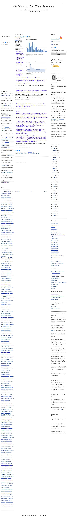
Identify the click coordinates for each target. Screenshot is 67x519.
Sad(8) (9, 450)
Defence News (54, 284)
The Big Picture (54, 246)
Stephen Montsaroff (8, 153)
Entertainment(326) (3, 291)
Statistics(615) (3, 470)
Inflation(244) (7, 341)
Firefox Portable (54, 299)
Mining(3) (7, 385)
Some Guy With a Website (57, 263)
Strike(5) (2, 472)
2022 (54, 182)
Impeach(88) (2, 339)
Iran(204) (2, 352)
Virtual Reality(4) (7, 496)
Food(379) (9, 304)
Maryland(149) (3, 376)
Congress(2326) (4, 248)
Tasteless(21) (8, 476)
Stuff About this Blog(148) (7, 472)
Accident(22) (11, 191)
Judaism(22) (9, 357)
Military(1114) (3, 385)
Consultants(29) (8, 250)
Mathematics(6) (12, 376)
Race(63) (7, 435)
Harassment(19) (12, 324)
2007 (54, 215)
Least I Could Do (55, 265)
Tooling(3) (11, 483)
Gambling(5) (2, 313)
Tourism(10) (6, 485)
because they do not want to (6, 95)
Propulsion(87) (11, 428)
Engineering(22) (3, 289)
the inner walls (54, 223)
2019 (54, 188)
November (55, 152)
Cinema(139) (3, 241)
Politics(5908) (6, 415)
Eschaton (53, 227)
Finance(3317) (4, 304)
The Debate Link (55, 252)
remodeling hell (5, 165)
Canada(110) (6, 230)
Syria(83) (2, 476)
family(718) (7, 298)
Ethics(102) (11, 293)
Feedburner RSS (57, 39)
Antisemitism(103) (9, 204)
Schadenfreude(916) (4, 454)
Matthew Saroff (7, 147)
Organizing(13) (12, 398)
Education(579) (3, 282)
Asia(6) (7, 210)
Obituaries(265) (11, 396)
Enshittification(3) (8, 289)
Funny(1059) (3, 311)
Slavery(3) (5, 459)
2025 (54, 148)
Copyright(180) (11, 254)
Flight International (55, 278)
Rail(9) (2, 437)
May (54, 166)
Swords (53, 288)
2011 (54, 206)
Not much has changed (18, 39)
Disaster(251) (6, 274)
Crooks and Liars (55, 225)
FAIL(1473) (3, 298)
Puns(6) (2, 435)
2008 (54, 213)
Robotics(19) (5, 448)
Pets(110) (2, 409)
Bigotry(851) (9, 219)
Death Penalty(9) (6, 267)
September (55, 157)
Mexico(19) (7, 381)
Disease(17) (2, 276)
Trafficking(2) (3, 487)
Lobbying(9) (2, 370)
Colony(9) (2, 245)
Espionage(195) (7, 293)
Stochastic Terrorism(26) (9, 470)
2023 (54, 180)
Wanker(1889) (7, 498)
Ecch (52, 44)
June (54, 163)
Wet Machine (54, 231)
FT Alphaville (54, 242)
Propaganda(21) (3, 428)
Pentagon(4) (11, 405)
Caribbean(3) (7, 232)
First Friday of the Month (23, 37)
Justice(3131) (7, 359)
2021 (54, 184)
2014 (54, 199)
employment (27, 153)
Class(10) (11, 243)
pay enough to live (9, 148)
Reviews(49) (2, 446)
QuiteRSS (53, 306)
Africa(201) (2, 197)
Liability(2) (2, 368)
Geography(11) (3, 317)
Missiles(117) (6, 387)
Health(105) (4, 326)
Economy (20, 153)
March (54, 170)
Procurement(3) (3, 426)
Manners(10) (7, 372)
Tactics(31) (5, 476)
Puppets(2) (4, 435)
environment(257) (9, 291)
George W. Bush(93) (11, 317)
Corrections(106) (3, 256)
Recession (32, 153)
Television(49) (9, 478)
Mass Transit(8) (7, 376)
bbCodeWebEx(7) (7, 217)
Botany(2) (9, 223)
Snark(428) (8, 459)
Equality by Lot (54, 240)
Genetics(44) (2, 315)
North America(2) (3, 394)
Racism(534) (11, 435)
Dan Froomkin (54, 254)
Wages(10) (2, 498)
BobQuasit (7, 170)
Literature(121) (10, 368)
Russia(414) (3, 450)
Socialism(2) (2, 463)
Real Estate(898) (6, 437)
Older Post (46, 191)
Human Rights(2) (6, 335)
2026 (54, 146)
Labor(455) (5, 361)
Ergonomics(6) (3, 293)
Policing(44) (9, 413)
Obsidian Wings (54, 248)
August (54, 159)
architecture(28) (11, 206)
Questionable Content (56, 261)
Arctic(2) (2, 208)
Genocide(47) (9, 315)
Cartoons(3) (10, 232)
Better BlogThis (54, 294)
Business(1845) (4, 228)
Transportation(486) (4, 489)
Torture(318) (3, 485)
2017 (54, 193)
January (54, 175)
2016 (54, 195)
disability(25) (3, 274)
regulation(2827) (8, 441)
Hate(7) (2, 326)
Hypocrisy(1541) (4, 337)
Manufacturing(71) (3, 374)
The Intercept (54, 229)
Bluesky (53, 47)
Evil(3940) (4, 296)
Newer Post (17, 191)
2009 (54, 210)
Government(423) (10, 320)
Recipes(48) (2, 439)
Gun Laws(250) (9, 322)
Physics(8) (7, 411)
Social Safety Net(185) (8, 461)
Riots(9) (2, 448)
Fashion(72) (6, 302)
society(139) (6, 463)
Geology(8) (6, 317)
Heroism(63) (7, 328)
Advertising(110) (3, 195)
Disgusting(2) (6, 276)
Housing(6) (8, 333)
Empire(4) (2, 285)
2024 (54, 177)
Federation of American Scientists (58, 282)
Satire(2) (7, 452)
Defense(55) (7, 269)
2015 (54, 197)
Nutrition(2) (6, 396)
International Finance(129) (9, 348)
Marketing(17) (8, 374)
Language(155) (9, 361)
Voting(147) (11, 496)
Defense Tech (54, 286)
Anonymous (7, 127)
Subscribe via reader (55, 41)
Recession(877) (11, 437)
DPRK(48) (6, 278)
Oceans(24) (2, 398)
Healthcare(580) (9, 326)
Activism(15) (5, 193)
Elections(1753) (9, 282)
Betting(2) (6, 219)
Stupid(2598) (4, 474)
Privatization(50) (6, 424)
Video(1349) (10, 494)
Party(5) (2, 405)
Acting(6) (2, 193)
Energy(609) (11, 287)
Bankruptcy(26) (9, 215)
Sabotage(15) (6, 450)
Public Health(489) (7, 431)
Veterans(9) (6, 494)
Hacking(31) (7, 324)
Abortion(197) (3, 191)
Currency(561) (7, 265)
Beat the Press (54, 244)
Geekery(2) (9, 313)
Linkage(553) (6, 368)
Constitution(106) (3, 250)
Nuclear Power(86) (8, 394)
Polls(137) (12, 415)
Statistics (38, 153)
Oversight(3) (2, 400)
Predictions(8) (3, 420)
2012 (54, 204)
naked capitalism (55, 238)
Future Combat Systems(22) (9, 311)
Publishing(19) (7, 433)
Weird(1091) (3, 502)
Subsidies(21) (9, 474)
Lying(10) (9, 370)
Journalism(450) (5, 357)
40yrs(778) (2, 189)
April (54, 168)
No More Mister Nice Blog (57, 255)
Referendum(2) (6, 439)
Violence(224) (3, 496)
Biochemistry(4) (6, 221)
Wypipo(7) (5, 507)
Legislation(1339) (4, 366)
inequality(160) (3, 341)
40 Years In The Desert (33, 6)
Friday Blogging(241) (7, 309)
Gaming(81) (6, 313)
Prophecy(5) (7, 428)
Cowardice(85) (3, 261)
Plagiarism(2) (11, 411)
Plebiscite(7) (6, 413)
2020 (54, 186)
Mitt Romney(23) (10, 387)
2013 (54, 202)
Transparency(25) (7, 487)
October (54, 155)
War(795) (11, 498)
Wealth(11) (2, 500)
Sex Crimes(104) (9, 457)
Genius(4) (6, 315)
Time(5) (9, 483)
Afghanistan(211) (8, 195)
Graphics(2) (2, 322)
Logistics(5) (6, 370)
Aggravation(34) (9, 197)
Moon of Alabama (55, 257)
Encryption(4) (3, 287)
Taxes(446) (12, 476)
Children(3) (6, 239)
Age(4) (5, 197)
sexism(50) (2, 459)
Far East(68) (8, 300)
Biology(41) (10, 221)
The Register (54, 280)
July (54, 161)
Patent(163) (4, 405)
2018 (54, 191)
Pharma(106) (5, 409)
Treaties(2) (11, 489)
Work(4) (2, 507)
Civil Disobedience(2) (7, 241)
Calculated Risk (54, 250)
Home (32, 191)
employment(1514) (7, 285)
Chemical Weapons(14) (7, 237)
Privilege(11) (10, 424)
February (55, 172)
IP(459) (12, 350)
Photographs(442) (3, 411)
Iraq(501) (5, 352)
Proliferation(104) (7, 426)
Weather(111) (10, 500)
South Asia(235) (7, 465)
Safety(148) (11, 450)
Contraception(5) (3, 254)
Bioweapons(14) (3, 223)
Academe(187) (7, 191)
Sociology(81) (10, 463)
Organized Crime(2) (6, 398)
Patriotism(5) (8, 405)
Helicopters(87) (3, 328)
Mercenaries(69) (3, 381)
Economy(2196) (7, 280)
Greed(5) (5, 322)
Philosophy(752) (10, 409)
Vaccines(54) (2, 494)
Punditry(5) (10, 433)
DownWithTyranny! (55, 232)
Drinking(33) (9, 278)
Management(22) (3, 372)
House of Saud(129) (3, 333)
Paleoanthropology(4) (7, 400)
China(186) (9, 239)
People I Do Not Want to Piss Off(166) (6, 407)
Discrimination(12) (11, 274)
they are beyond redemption (7, 172)
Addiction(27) (9, 193)
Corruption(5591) (6, 258)
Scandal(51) (9, 452)
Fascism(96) (2, 302)
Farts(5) (12, 300)
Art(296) (10, 208)
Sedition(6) (2, 457)
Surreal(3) (12, 474)
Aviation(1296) (3, 215)
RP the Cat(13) (9, 448)
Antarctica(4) (6, 202)
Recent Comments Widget (6, 182)
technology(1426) (4, 478)
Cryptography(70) (8, 263)
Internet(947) (9, 350)
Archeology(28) (6, 206)
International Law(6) (3, 350)
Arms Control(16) (6, 208)
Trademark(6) (10, 485)
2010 (54, 208)
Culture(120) (2, 265)
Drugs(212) (2, 280)
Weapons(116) (6, 500)
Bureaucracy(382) (7, 226)
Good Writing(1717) (10, 318)
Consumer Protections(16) (8, 252)
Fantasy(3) (5, 300)
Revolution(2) (6, 446)
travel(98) (8, 489)
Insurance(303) (3, 344)
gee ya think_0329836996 (5, 117)
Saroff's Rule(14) (3, 452)
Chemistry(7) (2, 239)
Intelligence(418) (3, 346)
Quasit (6, 93)
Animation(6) (3, 202)
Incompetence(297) (7, 339)
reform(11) (10, 439)
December (55, 150)
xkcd (52, 259)
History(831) (7, 330)
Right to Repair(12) (10, 446)
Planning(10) (2, 413)
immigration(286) (10, 337)
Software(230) (3, 465)
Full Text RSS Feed (55, 308)
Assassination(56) (10, 210)
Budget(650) (3, 226)
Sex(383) (5, 457)
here (62, 409)
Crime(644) (7, 261)
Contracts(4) (7, 254)
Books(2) (7, 223)
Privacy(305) (9, 422)
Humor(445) (11, 335)
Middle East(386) (6, 383)
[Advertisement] (34, 23)
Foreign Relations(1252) (5, 306)
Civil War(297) (8, 243)
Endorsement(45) (7, 287)
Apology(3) (2, 206)
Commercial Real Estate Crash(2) (8, 245)
